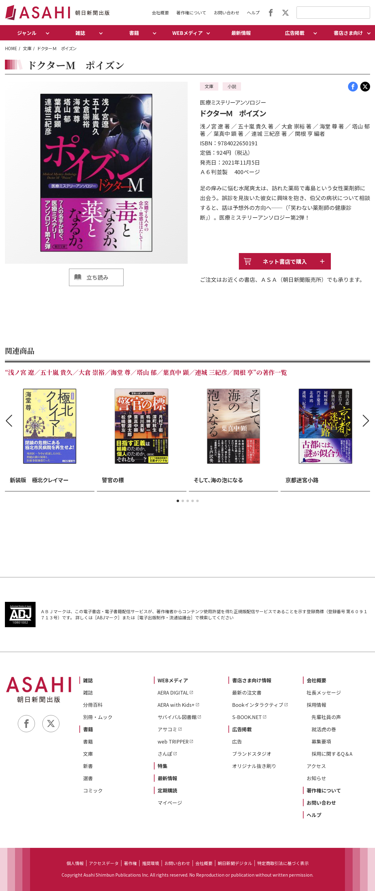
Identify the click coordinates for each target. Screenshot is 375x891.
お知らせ (316, 778)
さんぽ (165, 753)
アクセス (316, 766)
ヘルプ (253, 12)
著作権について (191, 12)
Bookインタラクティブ (257, 704)
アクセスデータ (104, 863)
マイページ (170, 802)
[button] (178, 501)
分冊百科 (93, 704)
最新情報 (241, 32)
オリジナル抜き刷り (254, 766)
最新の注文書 (247, 692)
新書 (88, 766)
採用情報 (316, 704)
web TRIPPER (173, 741)
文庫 (27, 48)
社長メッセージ (324, 692)
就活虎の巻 (324, 729)
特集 (162, 766)
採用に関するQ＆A (332, 753)
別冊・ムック (98, 717)
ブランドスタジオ (251, 753)
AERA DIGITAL (173, 692)
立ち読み (97, 277)
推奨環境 (150, 863)
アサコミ (167, 729)
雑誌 (88, 680)
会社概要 (160, 12)
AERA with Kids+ (176, 704)
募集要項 (321, 741)
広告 (237, 741)
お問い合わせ (226, 12)
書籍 (88, 729)
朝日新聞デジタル (235, 863)
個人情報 (75, 863)
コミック (93, 790)
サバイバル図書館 (177, 717)
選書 (88, 778)
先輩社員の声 (326, 717)
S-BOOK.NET (247, 717)
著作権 (130, 863)
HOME (11, 48)
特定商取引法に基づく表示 (283, 863)
